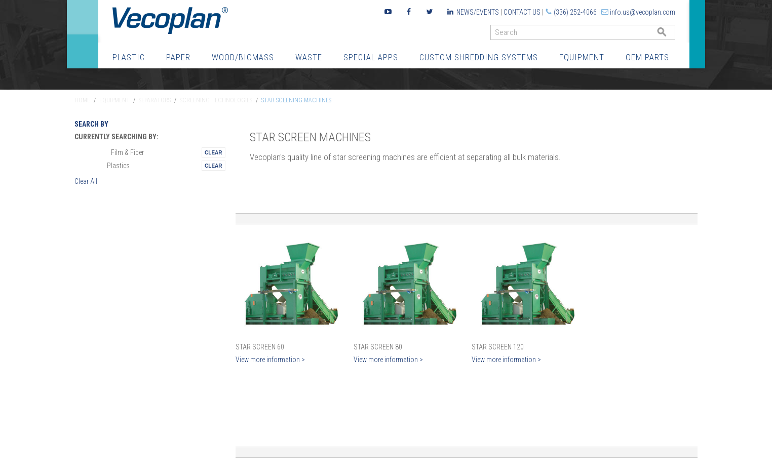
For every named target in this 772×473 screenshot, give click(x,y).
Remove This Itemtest (213, 152)
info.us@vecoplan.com (642, 12)
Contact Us (522, 12)
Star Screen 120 (498, 347)
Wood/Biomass (243, 57)
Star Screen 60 (260, 347)
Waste (308, 57)
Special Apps (370, 57)
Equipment (581, 57)
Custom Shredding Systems (478, 57)
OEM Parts (647, 57)
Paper (178, 57)
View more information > (270, 360)
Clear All (85, 181)
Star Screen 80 (378, 347)
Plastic (128, 57)
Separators (155, 100)
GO (671, 34)
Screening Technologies (216, 100)
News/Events (477, 12)
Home (82, 100)
